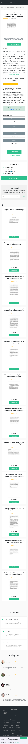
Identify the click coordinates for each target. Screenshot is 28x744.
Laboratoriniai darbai (16, 722)
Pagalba (5, 712)
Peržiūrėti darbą (14, 151)
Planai (13, 735)
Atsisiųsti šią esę (14, 44)
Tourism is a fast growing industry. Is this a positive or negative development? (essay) (14, 510)
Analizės (5, 719)
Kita (4, 728)
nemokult (14, 2)
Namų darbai (5, 723)
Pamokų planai (6, 735)
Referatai (18, 727)
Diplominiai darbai (13, 719)
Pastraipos (13, 730)
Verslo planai (12, 732)
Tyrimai (4, 727)
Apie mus (5, 710)
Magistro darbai (6, 733)
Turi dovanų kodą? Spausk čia (14, 155)
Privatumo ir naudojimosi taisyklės (10, 715)
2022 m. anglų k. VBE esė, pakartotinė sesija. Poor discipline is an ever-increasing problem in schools (14, 574)
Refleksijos (19, 735)
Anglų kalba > (3, 7)
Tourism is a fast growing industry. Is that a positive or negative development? (14, 542)
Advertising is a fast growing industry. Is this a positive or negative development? (14, 376)
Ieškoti (23, 196)
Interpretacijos (6, 720)
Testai (17, 725)
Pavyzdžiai (13, 723)
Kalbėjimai (5, 732)
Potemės (19, 730)
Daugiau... (17, 742)
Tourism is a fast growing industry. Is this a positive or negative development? (14, 244)
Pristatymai (5, 730)
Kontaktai (5, 713)
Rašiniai (19, 723)
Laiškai (9, 728)
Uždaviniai (11, 727)
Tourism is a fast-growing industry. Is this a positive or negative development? (14, 278)
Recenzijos (5, 725)
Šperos (12, 725)
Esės (14, 121)
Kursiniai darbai (6, 722)
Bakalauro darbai (15, 733)
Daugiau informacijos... (14, 74)
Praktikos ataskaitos (17, 728)
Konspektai (14, 720)
